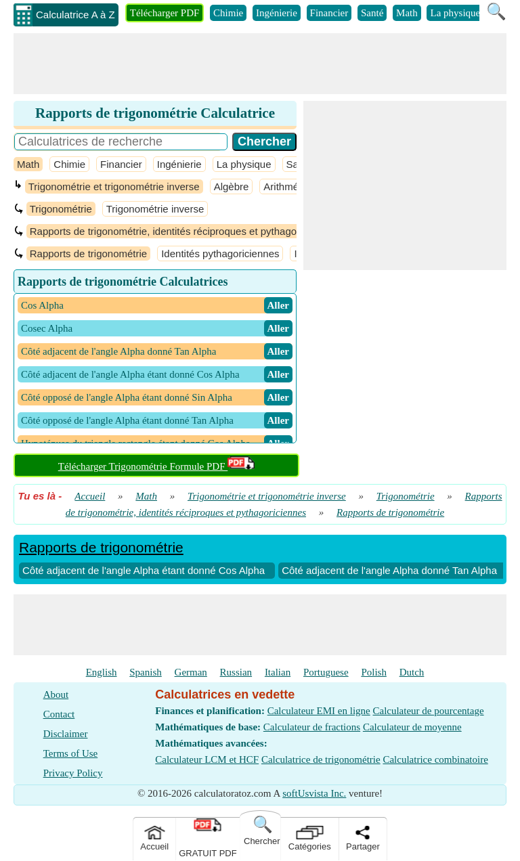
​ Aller (278, 305)
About (56, 694)
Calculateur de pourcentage (427, 710)
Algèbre (231, 186)
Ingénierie (276, 12)
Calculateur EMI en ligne (318, 710)
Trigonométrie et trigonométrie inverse (114, 186)
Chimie (228, 12)
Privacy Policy (73, 773)
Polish (374, 672)
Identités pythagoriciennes (220, 253)
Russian (236, 672)
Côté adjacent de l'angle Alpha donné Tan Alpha (389, 570)
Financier (329, 12)
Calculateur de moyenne (412, 727)
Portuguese (326, 672)
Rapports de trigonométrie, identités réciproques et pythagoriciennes (183, 231)
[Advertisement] (260, 63)
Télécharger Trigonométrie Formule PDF (156, 466)
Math (407, 12)
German (191, 672)
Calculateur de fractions (311, 727)
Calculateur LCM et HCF (207, 759)
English (101, 672)
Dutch (412, 672)
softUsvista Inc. (314, 793)
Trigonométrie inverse (155, 209)
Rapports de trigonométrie (88, 253)
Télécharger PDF (165, 12)
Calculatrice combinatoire (435, 759)
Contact (59, 714)
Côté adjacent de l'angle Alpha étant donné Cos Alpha (143, 570)
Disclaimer (65, 733)
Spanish (145, 672)
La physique (455, 12)
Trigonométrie (61, 209)
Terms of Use (70, 753)
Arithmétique (291, 186)
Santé (372, 12)
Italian (277, 672)
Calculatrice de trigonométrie (321, 759)
